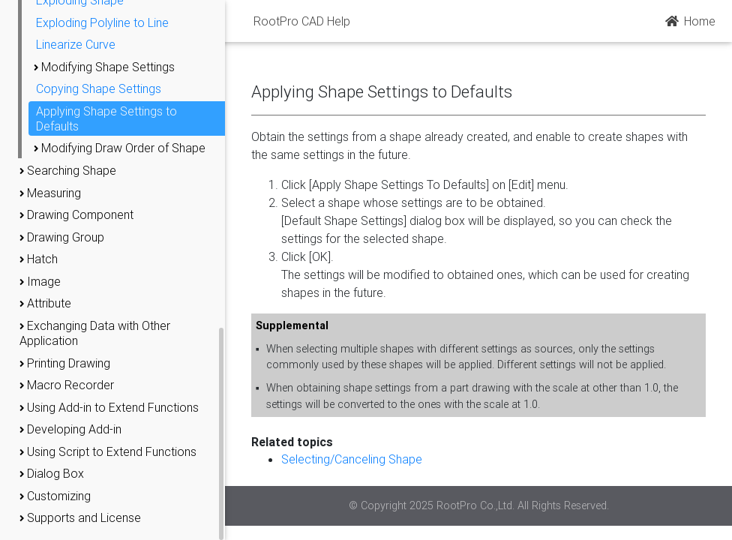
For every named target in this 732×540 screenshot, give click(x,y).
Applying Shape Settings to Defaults (106, 119)
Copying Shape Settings (98, 88)
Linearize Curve (76, 44)
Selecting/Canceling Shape (351, 459)
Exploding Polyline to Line (102, 22)
